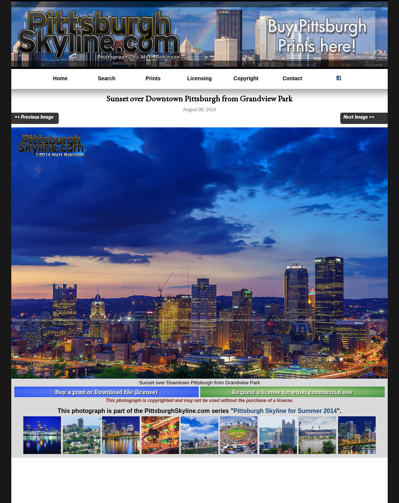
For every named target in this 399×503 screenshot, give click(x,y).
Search (107, 78)
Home (60, 78)
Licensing (199, 78)
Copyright (245, 78)
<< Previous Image (33, 117)
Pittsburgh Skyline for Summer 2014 (285, 411)
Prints (153, 78)
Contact (292, 78)
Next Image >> (358, 117)
